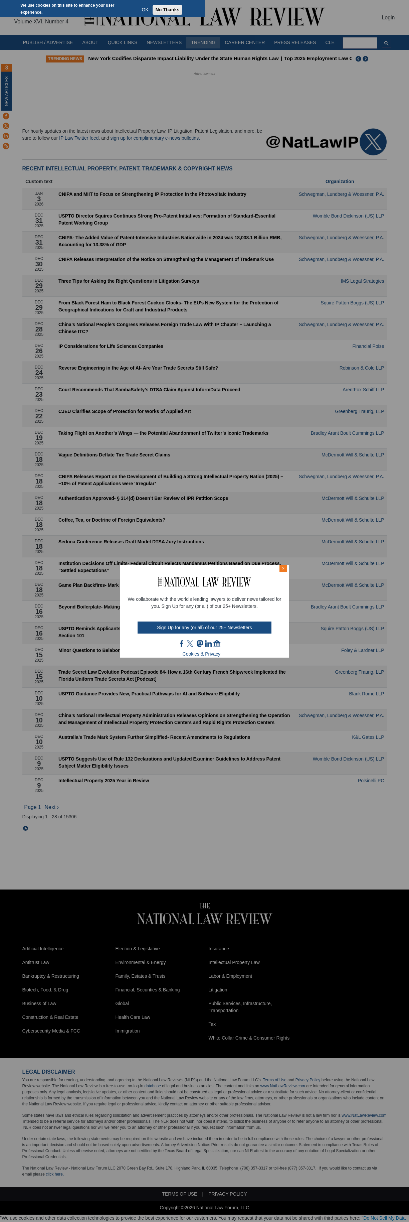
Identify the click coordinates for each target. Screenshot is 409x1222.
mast (199, 644)
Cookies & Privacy (202, 654)
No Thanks (168, 9)
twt (191, 644)
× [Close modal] (283, 568)
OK (145, 9)
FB (182, 644)
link (208, 644)
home (217, 644)
